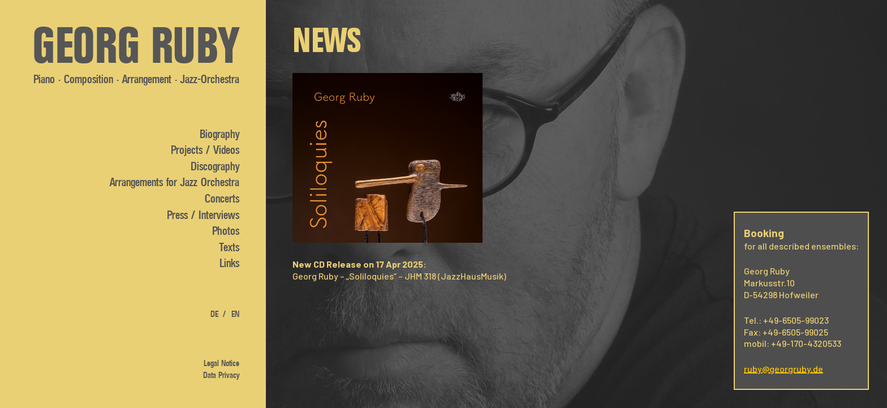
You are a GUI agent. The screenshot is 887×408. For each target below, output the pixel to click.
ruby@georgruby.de (783, 368)
